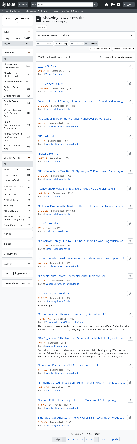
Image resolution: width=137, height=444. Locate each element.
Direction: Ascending (123, 48)
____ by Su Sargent (49, 66)
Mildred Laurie (17, 211)
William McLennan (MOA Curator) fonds (17, 113)
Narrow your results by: (17, 20)
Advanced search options (53, 35)
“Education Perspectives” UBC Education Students (68, 365)
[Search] (65, 4)
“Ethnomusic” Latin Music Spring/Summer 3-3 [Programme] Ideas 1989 (81, 382)
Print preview (44, 43)
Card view (77, 43)
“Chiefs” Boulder (48, 223)
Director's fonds (17, 96)
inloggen (128, 4)
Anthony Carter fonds (17, 89)
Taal (6, 31)
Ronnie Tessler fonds (17, 103)
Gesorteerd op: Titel (99, 48)
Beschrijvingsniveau (16, 273)
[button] (107, 4)
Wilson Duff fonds (17, 82)
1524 (102, 439)
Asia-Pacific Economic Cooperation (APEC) (17, 218)
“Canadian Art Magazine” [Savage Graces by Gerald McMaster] (76, 188)
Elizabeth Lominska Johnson (17, 187)
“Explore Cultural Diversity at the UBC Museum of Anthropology (77, 400)
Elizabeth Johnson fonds (17, 147)
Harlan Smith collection (57, 231)
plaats (7, 244)
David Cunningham (17, 226)
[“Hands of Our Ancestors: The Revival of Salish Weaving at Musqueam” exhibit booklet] (82, 417)
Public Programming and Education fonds (17, 125)
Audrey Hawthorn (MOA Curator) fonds (17, 137)
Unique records (17, 39)
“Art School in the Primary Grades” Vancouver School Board (74, 118)
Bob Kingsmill (17, 206)
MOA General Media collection (17, 75)
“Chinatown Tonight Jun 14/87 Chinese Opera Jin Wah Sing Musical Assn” (82, 241)
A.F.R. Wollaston (17, 200)
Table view (91, 43)
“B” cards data (46, 136)
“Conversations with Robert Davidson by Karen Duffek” (72, 314)
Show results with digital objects (116, 57)
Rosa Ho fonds (52, 161)
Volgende (113, 439)
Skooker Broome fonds (57, 345)
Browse (22, 4)
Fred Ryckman (17, 175)
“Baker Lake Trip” (48, 153)
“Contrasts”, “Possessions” (54, 293)
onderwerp (11, 253)
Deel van (9, 52)
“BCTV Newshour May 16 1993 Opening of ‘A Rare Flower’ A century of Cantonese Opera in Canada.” (82, 171)
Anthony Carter (17, 170)
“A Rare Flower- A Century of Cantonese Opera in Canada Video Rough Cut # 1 (82, 101)
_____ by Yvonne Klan (51, 83)
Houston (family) (17, 181)
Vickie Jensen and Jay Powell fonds (17, 66)
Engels (17, 44)
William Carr (17, 195)
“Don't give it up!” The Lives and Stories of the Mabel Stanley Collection (81, 338)
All (5, 58)
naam (7, 234)
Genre (8, 263)
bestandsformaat (14, 283)
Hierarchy (61, 43)
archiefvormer (13, 157)
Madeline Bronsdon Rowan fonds (62, 126)
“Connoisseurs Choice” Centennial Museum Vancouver (71, 276)
